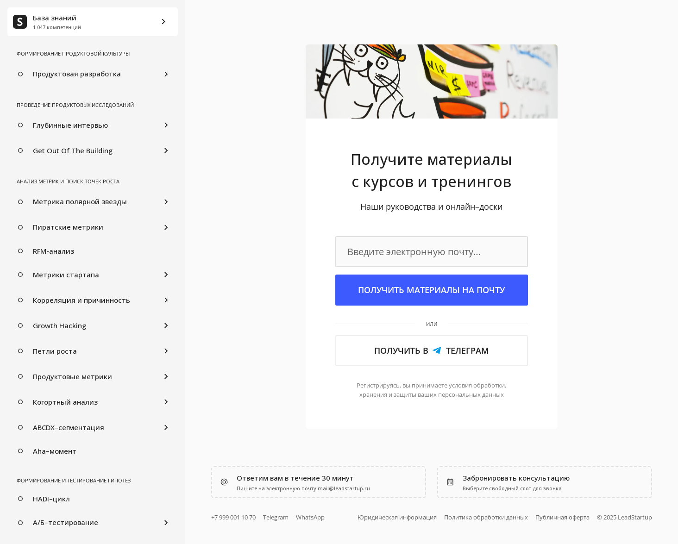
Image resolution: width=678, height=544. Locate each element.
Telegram (276, 517)
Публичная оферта (562, 517)
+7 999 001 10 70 (233, 517)
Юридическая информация (397, 517)
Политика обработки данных (486, 517)
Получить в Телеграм (431, 350)
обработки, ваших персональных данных (433, 390)
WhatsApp (310, 517)
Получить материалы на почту (431, 289)
